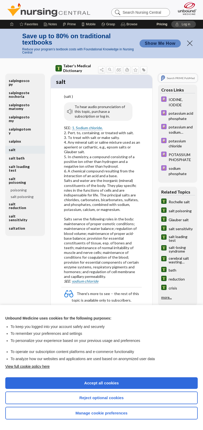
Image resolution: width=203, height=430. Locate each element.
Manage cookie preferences (102, 413)
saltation (17, 228)
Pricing (161, 24)
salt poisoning (17, 180)
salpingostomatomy (19, 107)
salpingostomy (19, 119)
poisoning (19, 190)
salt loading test (19, 168)
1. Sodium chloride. (87, 128)
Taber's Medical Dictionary (73, 68)
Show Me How (160, 43)
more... (166, 297)
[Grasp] (108, 24)
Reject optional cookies (101, 397)
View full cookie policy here (27, 366)
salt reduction (17, 206)
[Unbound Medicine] (185, 8)
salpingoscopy (19, 82)
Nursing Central (48, 10)
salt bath (17, 158)
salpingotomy (20, 131)
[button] (130, 24)
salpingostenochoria (19, 94)
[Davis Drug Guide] (177, 102)
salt (12, 149)
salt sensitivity (18, 218)
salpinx (15, 141)
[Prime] (69, 24)
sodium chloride (85, 282)
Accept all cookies (101, 383)
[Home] (12, 24)
